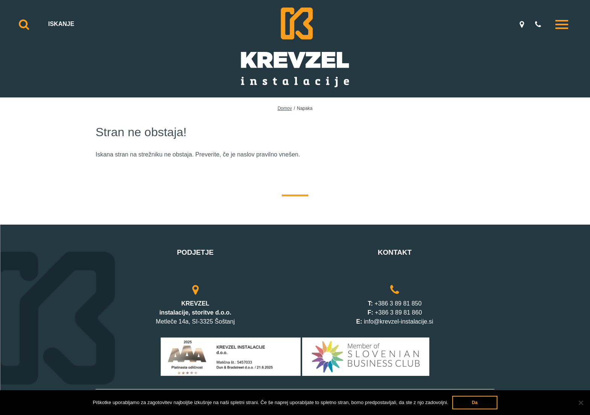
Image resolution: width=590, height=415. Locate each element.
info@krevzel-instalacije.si (398, 321)
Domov (285, 108)
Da (474, 402)
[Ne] (580, 402)
